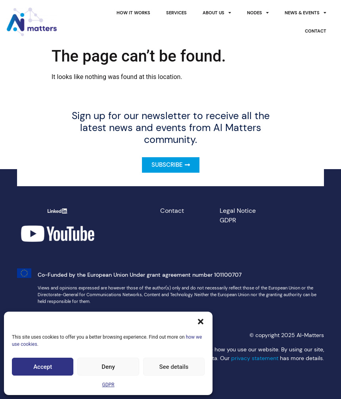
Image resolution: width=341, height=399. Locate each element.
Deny (108, 366)
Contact (315, 31)
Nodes (258, 13)
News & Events (305, 13)
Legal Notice (238, 210)
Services (176, 12)
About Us (217, 13)
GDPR (108, 384)
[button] (201, 322)
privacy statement (254, 358)
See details (173, 366)
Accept (42, 366)
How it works (133, 12)
